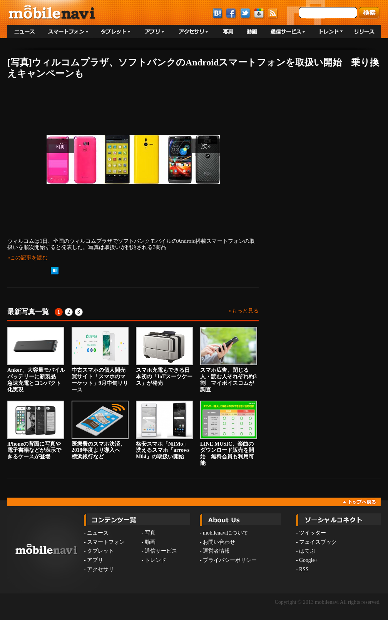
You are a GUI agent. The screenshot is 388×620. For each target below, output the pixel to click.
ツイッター (312, 533)
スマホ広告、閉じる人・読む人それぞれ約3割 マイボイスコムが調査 (228, 359)
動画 (150, 542)
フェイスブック (318, 542)
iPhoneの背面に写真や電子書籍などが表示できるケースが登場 (35, 430)
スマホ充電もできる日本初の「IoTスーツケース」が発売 (164, 356)
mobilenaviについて (225, 533)
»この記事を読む (27, 257)
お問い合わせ (219, 542)
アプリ (95, 560)
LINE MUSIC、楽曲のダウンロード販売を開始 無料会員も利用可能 (228, 433)
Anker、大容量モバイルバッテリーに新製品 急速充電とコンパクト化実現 (36, 359)
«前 (60, 146)
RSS (304, 569)
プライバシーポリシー (230, 560)
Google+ (308, 560)
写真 (150, 533)
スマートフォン (106, 542)
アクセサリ (100, 569)
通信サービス (161, 551)
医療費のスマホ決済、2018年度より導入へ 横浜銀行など (100, 430)
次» (206, 146)
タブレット (100, 551)
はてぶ (307, 551)
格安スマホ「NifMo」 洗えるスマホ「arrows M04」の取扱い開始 (165, 430)
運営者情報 (216, 551)
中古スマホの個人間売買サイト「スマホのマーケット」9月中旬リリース (100, 359)
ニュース (98, 533)
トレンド (155, 560)
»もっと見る (244, 311)
